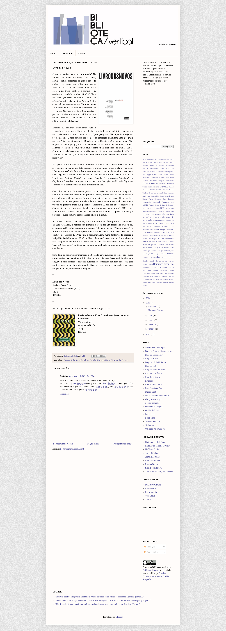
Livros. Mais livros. (153, 384)
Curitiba (93, 360)
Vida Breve (150, 496)
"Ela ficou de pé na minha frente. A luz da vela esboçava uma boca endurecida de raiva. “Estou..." (97, 604)
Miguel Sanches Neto (160, 238)
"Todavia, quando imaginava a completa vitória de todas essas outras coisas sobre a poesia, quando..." (99, 597)
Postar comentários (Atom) (72, 449)
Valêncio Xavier (167, 279)
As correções (160, 171)
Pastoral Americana (166, 245)
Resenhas (82, 53)
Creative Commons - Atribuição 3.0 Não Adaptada (156, 576)
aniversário (170, 165)
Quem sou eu (67, 53)
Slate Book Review (153, 468)
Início (52, 53)
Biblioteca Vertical (160, 567)
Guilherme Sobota (70, 356)
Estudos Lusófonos (153, 373)
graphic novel (164, 211)
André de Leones (157, 165)
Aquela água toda (166, 168)
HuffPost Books (152, 449)
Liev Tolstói (164, 223)
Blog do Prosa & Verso (155, 370)
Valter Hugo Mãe (149, 282)
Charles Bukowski (150, 181)
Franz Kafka (169, 208)
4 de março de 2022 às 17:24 (81, 376)
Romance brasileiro (163, 263)
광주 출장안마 (121, 386)
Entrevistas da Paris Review (157, 446)
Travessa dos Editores (119, 360)
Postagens (150, 547)
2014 (148, 298)
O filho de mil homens (158, 242)
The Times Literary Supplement (159, 471)
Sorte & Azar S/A (153, 421)
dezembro (153, 306)
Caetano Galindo (156, 174)
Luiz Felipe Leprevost (165, 229)
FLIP (162, 208)
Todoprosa (149, 425)
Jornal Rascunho (152, 457)
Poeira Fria (168, 248)
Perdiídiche (150, 418)
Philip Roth (158, 248)
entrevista (147, 202)
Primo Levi (156, 251)
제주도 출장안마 (77, 383)
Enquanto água (160, 199)
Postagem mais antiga (122, 444)
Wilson (165, 282)
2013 (148, 303)
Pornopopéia (147, 251)
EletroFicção (150, 488)
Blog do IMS (151, 366)
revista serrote (168, 261)
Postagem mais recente (63, 444)
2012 (144, 159)
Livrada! (149, 381)
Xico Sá (148, 499)
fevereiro (152, 324)
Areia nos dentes (149, 171)
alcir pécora (163, 162)
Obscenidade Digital (154, 406)
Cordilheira (161, 184)
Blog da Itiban (151, 359)
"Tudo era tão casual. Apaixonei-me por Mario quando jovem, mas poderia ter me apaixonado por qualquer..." (103, 600)
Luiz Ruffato (148, 232)
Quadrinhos (165, 251)
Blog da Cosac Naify (154, 355)
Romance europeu (150, 267)
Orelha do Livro (152, 410)
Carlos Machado (166, 177)
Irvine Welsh (154, 214)
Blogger (119, 617)
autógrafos (169, 171)
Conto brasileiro (82, 360)
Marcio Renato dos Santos (164, 235)
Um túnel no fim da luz (155, 429)
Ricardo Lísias (148, 264)
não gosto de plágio (153, 399)
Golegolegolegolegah (150, 211)
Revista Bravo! (151, 464)
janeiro (151, 329)
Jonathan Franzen (160, 220)
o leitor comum (152, 403)
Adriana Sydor (69, 360)
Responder (64, 394)
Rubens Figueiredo (160, 270)
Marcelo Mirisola (149, 235)
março (151, 320)
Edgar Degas (168, 196)
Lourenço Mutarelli (161, 226)
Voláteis (159, 282)
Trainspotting (169, 273)
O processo (152, 245)
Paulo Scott (147, 248)
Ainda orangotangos (150, 162)
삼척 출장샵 (91, 389)
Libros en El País (152, 460)
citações (161, 181)
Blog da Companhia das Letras (158, 351)
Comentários (151, 552)
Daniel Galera (155, 190)
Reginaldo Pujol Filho (155, 254)
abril (150, 315)
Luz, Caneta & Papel (154, 388)
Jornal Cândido (151, 453)
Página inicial (93, 444)
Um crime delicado (155, 279)
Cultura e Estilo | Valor (155, 442)
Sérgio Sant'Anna (157, 273)
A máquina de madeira (155, 159)
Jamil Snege (164, 214)
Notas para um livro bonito (157, 395)
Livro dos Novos (103, 360)
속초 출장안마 (109, 383)
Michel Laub (147, 238)
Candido (166, 174)
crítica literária (153, 187)
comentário (169, 181)
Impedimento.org (152, 377)
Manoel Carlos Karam (164, 232)
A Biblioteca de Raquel (155, 347)
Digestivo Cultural (153, 485)
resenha (155, 257)
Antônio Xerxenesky (150, 168)
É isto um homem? (156, 193)
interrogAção (151, 492)
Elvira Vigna (148, 199)
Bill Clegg (146, 174)
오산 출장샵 (101, 386)
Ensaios (171, 199)
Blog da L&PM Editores (156, 362)
